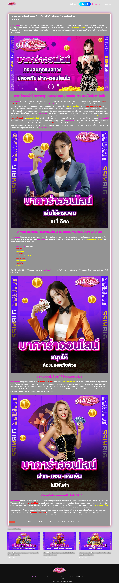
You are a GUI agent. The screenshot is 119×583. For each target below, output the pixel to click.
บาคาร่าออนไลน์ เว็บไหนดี (59, 522)
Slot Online (18, 522)
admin (22, 20)
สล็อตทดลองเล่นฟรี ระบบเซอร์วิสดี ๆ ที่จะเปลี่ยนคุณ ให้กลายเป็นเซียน (95, 554)
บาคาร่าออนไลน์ (23, 96)
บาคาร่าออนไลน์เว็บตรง (71, 522)
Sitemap (108, 4)
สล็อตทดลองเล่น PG (45, 128)
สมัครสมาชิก (85, 4)
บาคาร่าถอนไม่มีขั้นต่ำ (28, 522)
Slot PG (97, 4)
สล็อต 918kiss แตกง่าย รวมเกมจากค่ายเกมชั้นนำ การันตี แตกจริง (22, 554)
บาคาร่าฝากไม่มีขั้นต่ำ (39, 522)
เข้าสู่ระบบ (73, 4)
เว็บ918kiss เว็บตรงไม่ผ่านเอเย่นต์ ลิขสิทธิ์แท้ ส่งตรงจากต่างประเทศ (59, 554)
